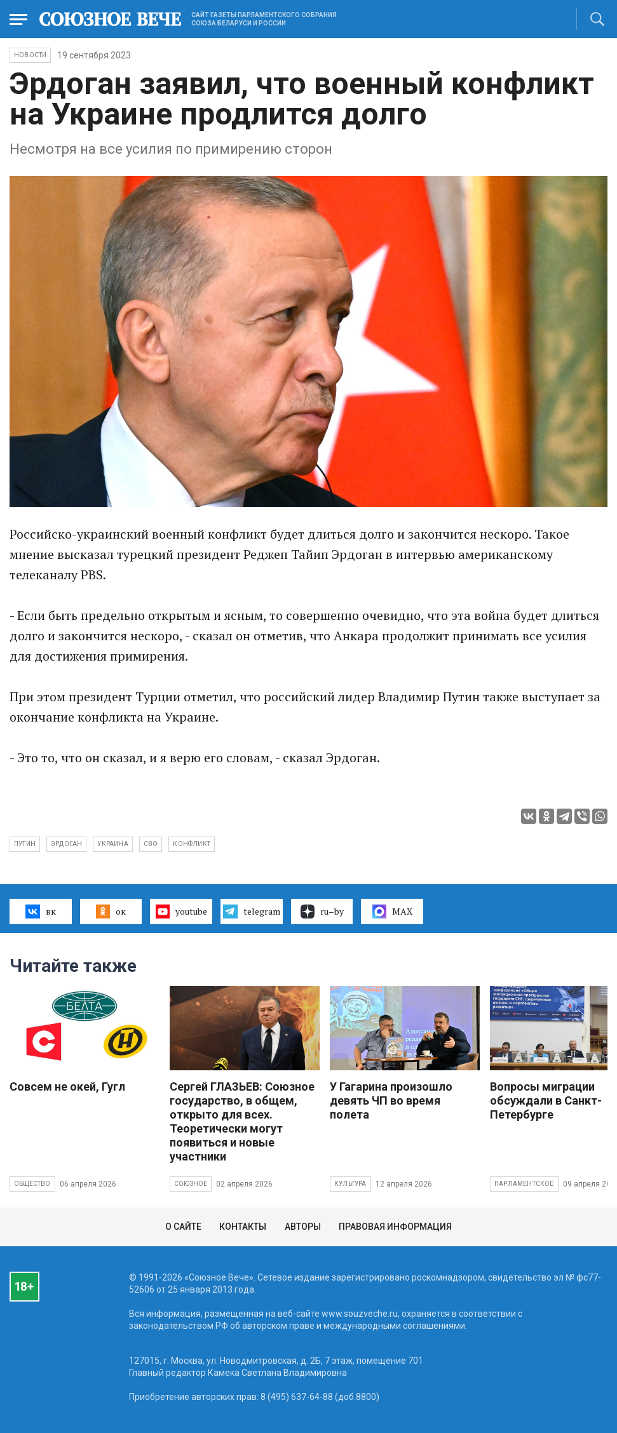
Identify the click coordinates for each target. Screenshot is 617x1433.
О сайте (183, 1226)
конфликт (191, 843)
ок (111, 911)
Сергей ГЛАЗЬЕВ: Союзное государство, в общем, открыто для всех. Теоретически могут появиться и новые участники (242, 1121)
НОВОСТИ (30, 54)
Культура (350, 1183)
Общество (32, 1183)
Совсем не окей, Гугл (67, 1086)
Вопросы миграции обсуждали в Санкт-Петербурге (546, 1100)
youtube (181, 911)
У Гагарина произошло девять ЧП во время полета (391, 1100)
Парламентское (524, 1183)
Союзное (190, 1183)
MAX (392, 911)
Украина (112, 843)
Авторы (303, 1226)
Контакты (242, 1226)
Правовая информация (395, 1226)
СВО (151, 843)
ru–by (322, 911)
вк (40, 911)
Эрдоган (66, 843)
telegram (251, 911)
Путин (25, 843)
